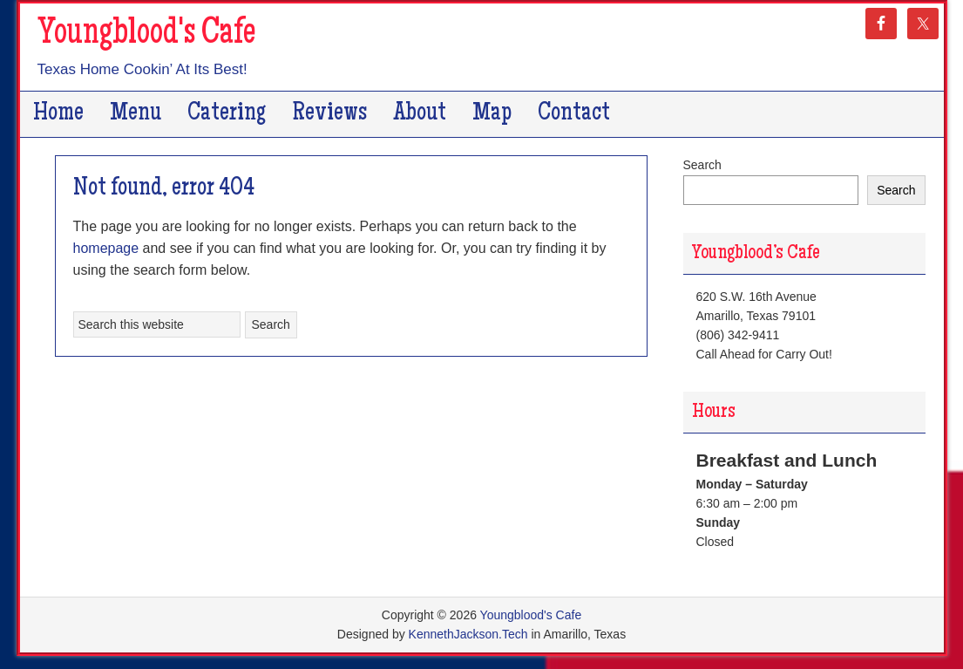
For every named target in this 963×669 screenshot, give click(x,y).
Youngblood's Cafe (146, 35)
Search (702, 165)
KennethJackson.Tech (468, 634)
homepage (106, 248)
